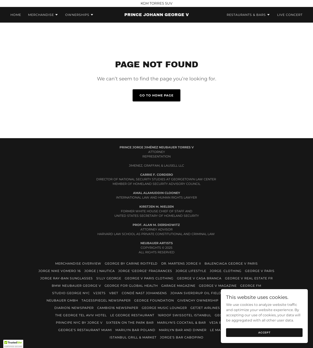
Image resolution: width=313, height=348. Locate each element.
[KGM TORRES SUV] (156, 3)
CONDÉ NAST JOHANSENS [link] (144, 293)
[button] (43, 14)
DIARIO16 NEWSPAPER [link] (74, 308)
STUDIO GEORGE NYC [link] (71, 293)
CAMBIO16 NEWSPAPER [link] (117, 308)
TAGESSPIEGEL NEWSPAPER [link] (106, 300)
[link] (156, 15)
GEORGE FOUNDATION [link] (154, 300)
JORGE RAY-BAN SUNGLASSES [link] (66, 278)
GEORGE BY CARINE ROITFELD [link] (131, 263)
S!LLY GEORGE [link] (108, 278)
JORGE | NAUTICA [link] (99, 271)
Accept (264, 332)
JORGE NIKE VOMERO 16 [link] (59, 271)
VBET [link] (113, 293)
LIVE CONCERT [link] (290, 15)
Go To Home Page (156, 95)
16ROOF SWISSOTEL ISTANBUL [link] (184, 315)
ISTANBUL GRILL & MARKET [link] (133, 337)
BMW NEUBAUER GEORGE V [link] (76, 286)
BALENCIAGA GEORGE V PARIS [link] (231, 263)
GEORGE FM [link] (250, 286)
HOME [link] (15, 15)
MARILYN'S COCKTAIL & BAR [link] (181, 323)
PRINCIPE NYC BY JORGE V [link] (79, 323)
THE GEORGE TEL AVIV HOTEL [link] (81, 315)
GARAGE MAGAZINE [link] (178, 286)
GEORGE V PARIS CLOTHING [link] (149, 278)
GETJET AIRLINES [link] (205, 308)
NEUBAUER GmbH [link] (62, 300)
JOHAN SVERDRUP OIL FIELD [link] (195, 293)
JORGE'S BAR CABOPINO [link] (181, 337)
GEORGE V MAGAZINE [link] (218, 286)
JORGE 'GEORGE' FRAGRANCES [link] (145, 271)
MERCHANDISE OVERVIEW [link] (78, 263)
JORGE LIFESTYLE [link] (191, 271)
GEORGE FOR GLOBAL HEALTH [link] (131, 286)
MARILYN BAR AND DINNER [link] (182, 330)
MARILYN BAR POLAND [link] (135, 330)
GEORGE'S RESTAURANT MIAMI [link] (85, 330)
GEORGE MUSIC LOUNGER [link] (164, 308)
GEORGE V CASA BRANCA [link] (199, 278)
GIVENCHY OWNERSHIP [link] (197, 300)
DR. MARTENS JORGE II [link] (181, 263)
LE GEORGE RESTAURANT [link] (132, 315)
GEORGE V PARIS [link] (260, 271)
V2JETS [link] (99, 293)
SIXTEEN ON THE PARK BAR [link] (130, 323)
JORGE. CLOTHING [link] (225, 271)
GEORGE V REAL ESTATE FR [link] (249, 278)
